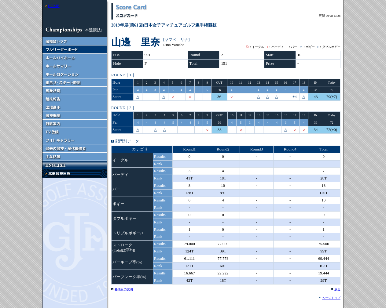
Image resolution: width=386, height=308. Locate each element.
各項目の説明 (124, 289)
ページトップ (331, 297)
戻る (337, 289)
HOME (53, 5)
